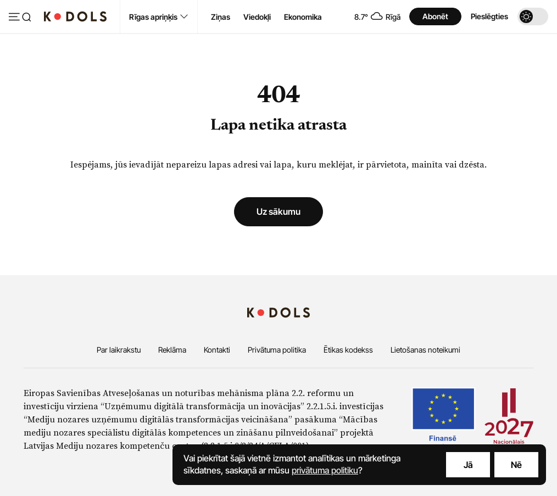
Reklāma (172, 349)
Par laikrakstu (119, 349)
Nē (516, 464)
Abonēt (435, 16)
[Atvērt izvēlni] (20, 17)
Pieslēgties (489, 16)
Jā (468, 464)
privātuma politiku (325, 470)
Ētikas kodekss (348, 349)
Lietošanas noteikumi (425, 349)
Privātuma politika (277, 349)
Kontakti (217, 349)
